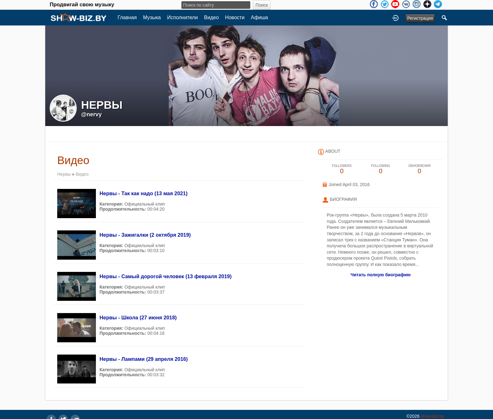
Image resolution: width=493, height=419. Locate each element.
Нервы (64, 174)
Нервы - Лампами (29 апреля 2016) (143, 359)
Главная (127, 17)
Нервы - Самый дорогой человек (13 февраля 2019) (165, 276)
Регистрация (420, 18)
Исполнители (182, 17)
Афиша (259, 17)
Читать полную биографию (381, 274)
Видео (211, 17)
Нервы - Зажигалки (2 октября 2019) (145, 235)
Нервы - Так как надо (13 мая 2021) (143, 193)
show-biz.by (432, 416)
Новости (235, 17)
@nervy (91, 114)
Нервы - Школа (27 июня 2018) (138, 317)
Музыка (152, 17)
